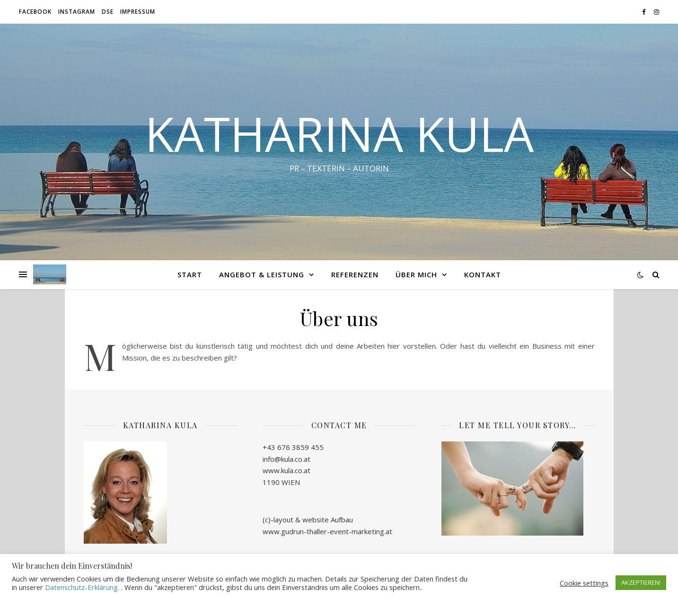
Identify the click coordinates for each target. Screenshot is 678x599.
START (189, 274)
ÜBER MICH (416, 274)
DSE (108, 12)
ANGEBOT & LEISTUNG (261, 274)
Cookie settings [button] (584, 583)
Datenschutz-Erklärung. (82, 587)
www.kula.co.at (286, 470)
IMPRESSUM (137, 12)
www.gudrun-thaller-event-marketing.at (327, 531)
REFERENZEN (355, 274)
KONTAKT (482, 274)
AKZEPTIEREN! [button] (640, 582)
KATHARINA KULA (339, 133)
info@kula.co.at (286, 459)
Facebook (35, 12)
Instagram (76, 12)
